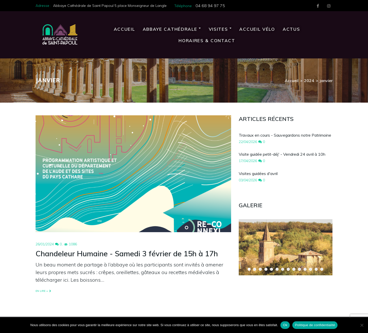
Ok (285, 325)
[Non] (361, 325)
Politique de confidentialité (315, 325)
